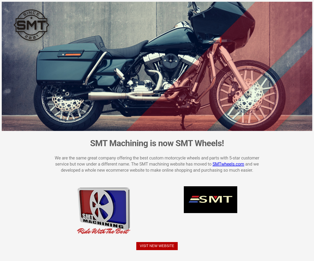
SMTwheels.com (228, 164)
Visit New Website (157, 246)
